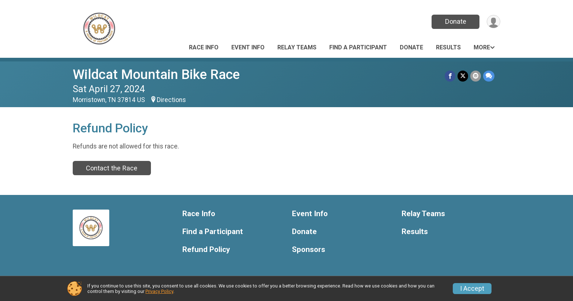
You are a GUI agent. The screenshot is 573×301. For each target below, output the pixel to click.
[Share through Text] (488, 76)
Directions (171, 100)
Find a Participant (358, 47)
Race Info (204, 47)
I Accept (472, 288)
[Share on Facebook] (450, 76)
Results (448, 47)
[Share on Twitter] (463, 76)
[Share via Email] (475, 76)
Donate (455, 21)
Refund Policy (206, 249)
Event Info (248, 47)
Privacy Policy (159, 291)
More (482, 47)
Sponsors (308, 249)
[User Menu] (493, 22)
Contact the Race (111, 168)
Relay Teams (296, 47)
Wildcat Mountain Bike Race (156, 74)
